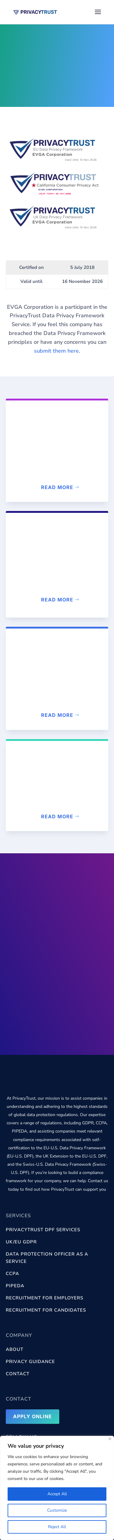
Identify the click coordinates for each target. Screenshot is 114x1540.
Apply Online (32, 1416)
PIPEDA (15, 1286)
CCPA (12, 1273)
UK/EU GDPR (21, 1242)
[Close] (110, 1438)
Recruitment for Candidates (46, 1310)
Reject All (57, 1527)
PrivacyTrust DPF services (43, 1230)
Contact (17, 1374)
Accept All (57, 1494)
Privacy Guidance (30, 1362)
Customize (57, 1510)
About (14, 1349)
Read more (57, 487)
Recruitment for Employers (44, 1298)
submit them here (56, 350)
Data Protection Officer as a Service (47, 1257)
